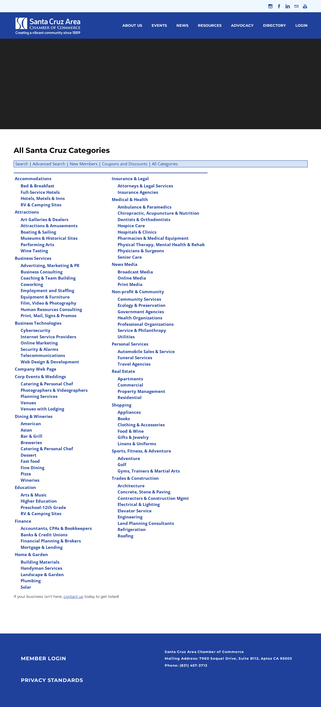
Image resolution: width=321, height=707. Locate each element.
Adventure (129, 458)
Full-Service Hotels (40, 192)
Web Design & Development (50, 361)
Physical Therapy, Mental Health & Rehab (161, 244)
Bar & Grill (31, 436)
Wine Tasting (34, 250)
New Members (84, 164)
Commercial (130, 385)
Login (301, 25)
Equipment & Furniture (45, 297)
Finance (23, 521)
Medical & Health (130, 199)
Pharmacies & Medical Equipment (153, 238)
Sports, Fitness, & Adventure (141, 451)
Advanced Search (49, 164)
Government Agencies (141, 311)
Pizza (26, 473)
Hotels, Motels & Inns (43, 198)
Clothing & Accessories (141, 424)
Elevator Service (135, 510)
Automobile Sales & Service (146, 351)
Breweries (31, 442)
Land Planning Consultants (146, 523)
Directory (274, 25)
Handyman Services (41, 568)
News (182, 25)
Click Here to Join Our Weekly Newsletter (207, 679)
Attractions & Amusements (49, 225)
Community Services (139, 299)
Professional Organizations (146, 324)
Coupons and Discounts (124, 164)
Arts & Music (34, 495)
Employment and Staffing (47, 290)
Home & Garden (31, 554)
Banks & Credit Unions (44, 534)
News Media (124, 264)
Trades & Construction (135, 478)
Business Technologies (38, 323)
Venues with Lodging (42, 409)
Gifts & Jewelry (133, 437)
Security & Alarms (39, 349)
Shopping (121, 405)
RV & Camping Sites (41, 204)
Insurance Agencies (138, 192)
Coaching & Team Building (48, 278)
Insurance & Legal (130, 178)
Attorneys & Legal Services (145, 186)
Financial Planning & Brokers (51, 541)
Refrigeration (132, 529)
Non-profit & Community (138, 291)
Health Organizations (140, 318)
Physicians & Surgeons (141, 250)
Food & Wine (131, 431)
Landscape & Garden (42, 574)
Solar (26, 587)
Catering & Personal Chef (47, 383)
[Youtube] (305, 6)
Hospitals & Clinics (137, 232)
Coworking (32, 284)
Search (21, 164)
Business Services (33, 258)
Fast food (30, 461)
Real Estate (123, 371)
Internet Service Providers (48, 336)
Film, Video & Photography (48, 303)
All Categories (165, 164)
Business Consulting (41, 272)
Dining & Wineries (33, 416)
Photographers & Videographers (54, 390)
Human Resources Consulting (51, 309)
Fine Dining (32, 467)
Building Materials (40, 562)
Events (159, 25)
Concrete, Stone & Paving (144, 492)
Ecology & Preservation (142, 305)
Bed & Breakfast (37, 186)
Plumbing (31, 580)
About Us (132, 25)
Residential (130, 397)
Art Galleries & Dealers (44, 219)
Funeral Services (135, 357)
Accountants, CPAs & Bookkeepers (56, 528)
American (31, 423)
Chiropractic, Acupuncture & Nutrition (158, 213)
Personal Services (130, 344)
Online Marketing (39, 343)
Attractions (27, 212)
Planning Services (39, 396)
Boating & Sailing (38, 232)
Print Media (130, 284)
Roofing (125, 536)
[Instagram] (270, 6)
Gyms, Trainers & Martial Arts (149, 471)
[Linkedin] (288, 6)
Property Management (141, 391)
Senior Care (130, 257)
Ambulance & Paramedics (144, 207)
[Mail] (296, 6)
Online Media (132, 278)
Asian (26, 430)
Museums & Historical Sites (49, 238)
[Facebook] (279, 6)
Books (124, 418)
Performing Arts (37, 244)
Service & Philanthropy (142, 330)
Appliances (129, 412)
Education (25, 487)
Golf (122, 464)
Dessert (29, 455)
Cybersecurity (35, 330)
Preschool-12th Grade (43, 507)
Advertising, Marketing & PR (50, 265)
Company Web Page (35, 369)
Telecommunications (43, 355)
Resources (210, 25)
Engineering (130, 517)
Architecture (131, 485)
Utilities (126, 336)
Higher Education (39, 501)
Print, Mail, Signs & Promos (48, 315)
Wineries (30, 480)
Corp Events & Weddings (40, 376)
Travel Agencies (134, 364)
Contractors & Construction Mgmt (153, 498)
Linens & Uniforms (137, 443)
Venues (28, 402)
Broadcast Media (135, 272)
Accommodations (33, 178)
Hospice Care (131, 225)
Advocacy (242, 25)
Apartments (130, 378)
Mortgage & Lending (41, 547)
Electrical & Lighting (139, 504)
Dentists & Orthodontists (144, 219)
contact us (73, 596)
